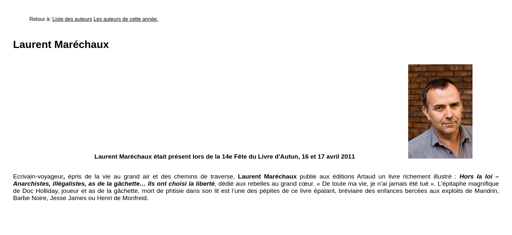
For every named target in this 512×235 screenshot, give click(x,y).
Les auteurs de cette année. (126, 19)
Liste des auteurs (72, 19)
